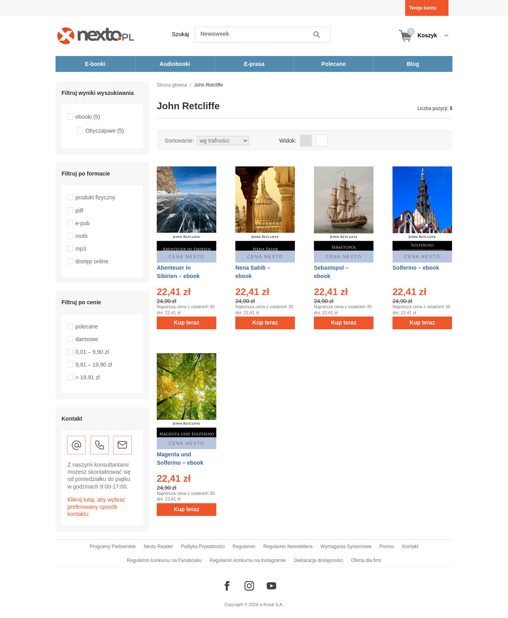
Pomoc (386, 546)
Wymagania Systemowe (345, 546)
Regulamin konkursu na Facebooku (164, 560)
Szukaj (180, 34)
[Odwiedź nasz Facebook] (227, 585)
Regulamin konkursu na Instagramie (248, 560)
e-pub (82, 223)
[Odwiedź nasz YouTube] (271, 585)
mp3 (80, 248)
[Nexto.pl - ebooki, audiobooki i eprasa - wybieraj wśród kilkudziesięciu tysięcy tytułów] (96, 35)
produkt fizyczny (95, 197)
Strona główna (172, 85)
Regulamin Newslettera (287, 546)
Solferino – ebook (416, 268)
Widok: (287, 140)
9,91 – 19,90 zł (93, 364)
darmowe (86, 339)
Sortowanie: (179, 140)
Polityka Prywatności (203, 546)
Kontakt (410, 546)
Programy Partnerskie (113, 546)
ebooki (87, 117)
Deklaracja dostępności (318, 560)
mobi (81, 236)
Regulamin (244, 546)
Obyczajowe (104, 130)
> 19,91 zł (87, 377)
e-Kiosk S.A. (272, 604)
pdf (79, 210)
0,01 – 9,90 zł (92, 352)
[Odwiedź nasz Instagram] (249, 585)
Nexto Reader (158, 546)
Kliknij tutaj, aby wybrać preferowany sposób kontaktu (96, 506)
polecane (86, 326)
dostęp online (91, 261)
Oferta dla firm (366, 560)
